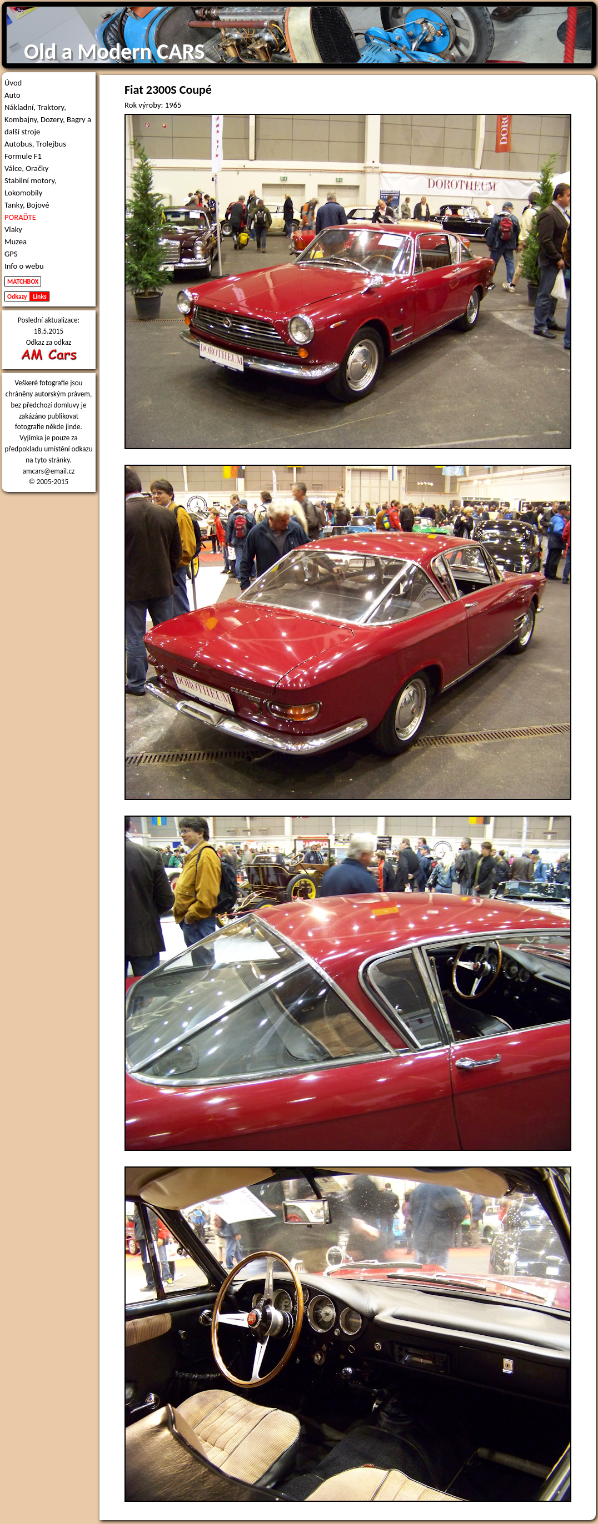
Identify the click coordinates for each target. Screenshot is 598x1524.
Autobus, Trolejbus (35, 144)
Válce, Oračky (26, 168)
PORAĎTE (20, 217)
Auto (12, 95)
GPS (11, 254)
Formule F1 (23, 156)
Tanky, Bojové (26, 205)
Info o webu (24, 266)
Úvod (13, 83)
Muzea (15, 242)
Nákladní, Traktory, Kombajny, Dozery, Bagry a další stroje (47, 119)
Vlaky (13, 229)
